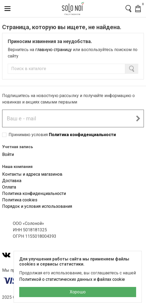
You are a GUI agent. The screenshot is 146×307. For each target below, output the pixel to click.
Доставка (11, 180)
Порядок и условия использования (37, 206)
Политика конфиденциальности (82, 134)
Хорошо (78, 291)
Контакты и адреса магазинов (32, 174)
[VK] (6, 255)
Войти (8, 154)
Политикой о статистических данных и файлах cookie (72, 279)
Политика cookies (19, 199)
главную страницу (53, 49)
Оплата (9, 187)
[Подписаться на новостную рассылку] (138, 118)
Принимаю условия (62, 134)
